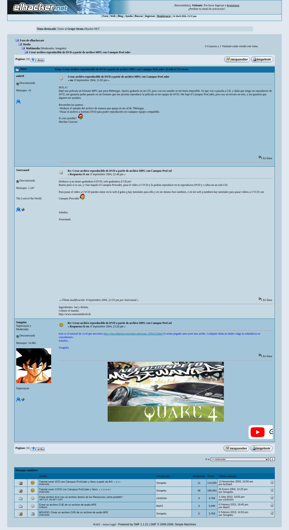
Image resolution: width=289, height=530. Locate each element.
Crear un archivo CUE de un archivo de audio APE (67, 504)
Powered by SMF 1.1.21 (133, 524)
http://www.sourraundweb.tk (75, 314)
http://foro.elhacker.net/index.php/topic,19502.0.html (133, 333)
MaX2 (159, 505)
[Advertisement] (143, 141)
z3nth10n (161, 498)
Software (43, 507)
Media (27, 44)
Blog (120, 16)
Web (113, 16)
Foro (105, 16)
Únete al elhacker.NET (78, 28)
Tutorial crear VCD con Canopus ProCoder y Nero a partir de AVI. (76, 481)
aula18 (20, 76)
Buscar (139, 16)
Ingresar (219, 5)
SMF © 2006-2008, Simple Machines (173, 524)
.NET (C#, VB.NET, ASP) (51, 499)
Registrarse (164, 16)
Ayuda (129, 16)
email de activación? (213, 8)
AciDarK (227, 484)
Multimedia (33, 48)
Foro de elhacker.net (32, 40)
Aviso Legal (109, 524)
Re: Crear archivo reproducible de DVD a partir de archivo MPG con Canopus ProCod (120, 170)
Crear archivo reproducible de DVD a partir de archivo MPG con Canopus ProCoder (80, 52)
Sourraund (22, 170)
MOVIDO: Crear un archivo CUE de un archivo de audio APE (73, 512)
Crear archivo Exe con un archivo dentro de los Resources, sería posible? (81, 497)
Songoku (60, 48)
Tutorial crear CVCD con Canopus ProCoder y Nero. (68, 489)
